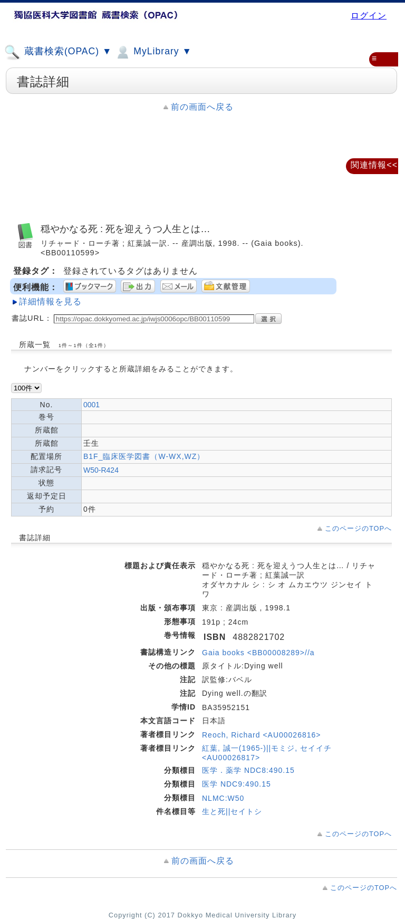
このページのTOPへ (358, 528)
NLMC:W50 (223, 798)
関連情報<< (374, 164)
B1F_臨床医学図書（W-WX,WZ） (144, 456)
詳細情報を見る (50, 301)
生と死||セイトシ (232, 811)
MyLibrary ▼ (152, 52)
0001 (91, 404)
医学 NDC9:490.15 (236, 784)
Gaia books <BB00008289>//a (258, 652)
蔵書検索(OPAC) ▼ (58, 52)
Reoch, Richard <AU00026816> (261, 735)
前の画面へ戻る (202, 106)
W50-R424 (101, 470)
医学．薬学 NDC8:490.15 (248, 770)
